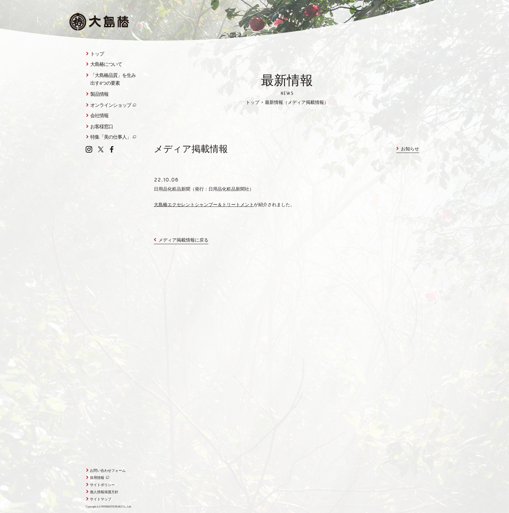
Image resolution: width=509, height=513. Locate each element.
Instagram (89, 149)
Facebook (111, 149)
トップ (252, 103)
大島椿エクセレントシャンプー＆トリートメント (204, 205)
